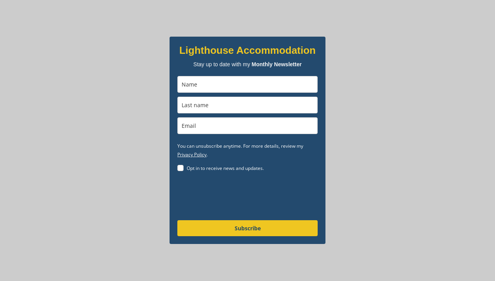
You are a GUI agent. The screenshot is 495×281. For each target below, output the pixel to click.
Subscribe (248, 228)
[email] (247, 125)
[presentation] (236, 197)
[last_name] (247, 105)
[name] (247, 84)
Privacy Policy (192, 154)
